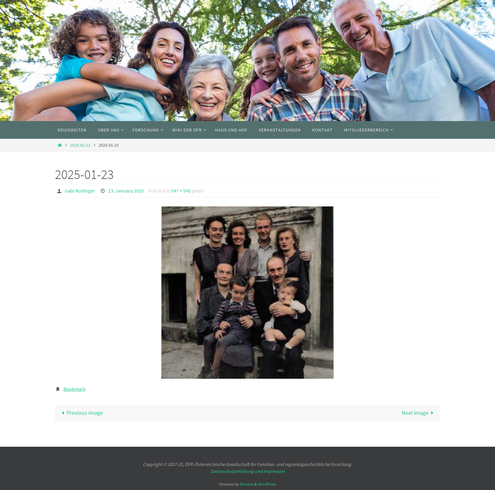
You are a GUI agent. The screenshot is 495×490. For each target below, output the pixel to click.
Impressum (274, 471)
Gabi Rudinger (80, 190)
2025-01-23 (80, 145)
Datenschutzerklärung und (237, 471)
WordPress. (267, 484)
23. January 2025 (126, 190)
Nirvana (246, 484)
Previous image (81, 412)
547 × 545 (181, 190)
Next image (419, 412)
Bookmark (74, 389)
